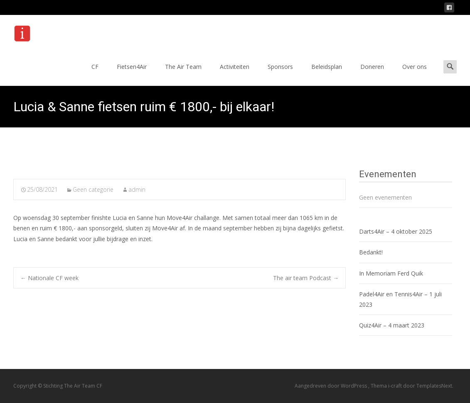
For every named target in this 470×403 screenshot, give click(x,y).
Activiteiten (234, 74)
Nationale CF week (49, 278)
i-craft (395, 385)
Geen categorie (93, 189)
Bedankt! (371, 252)
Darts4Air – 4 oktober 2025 (395, 231)
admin (136, 189)
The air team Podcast (306, 278)
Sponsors (280, 74)
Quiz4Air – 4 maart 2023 (391, 325)
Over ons (414, 74)
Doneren (372, 74)
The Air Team (183, 74)
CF (94, 74)
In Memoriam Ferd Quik (391, 273)
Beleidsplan (326, 74)
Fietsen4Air (132, 74)
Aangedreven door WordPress (331, 385)
